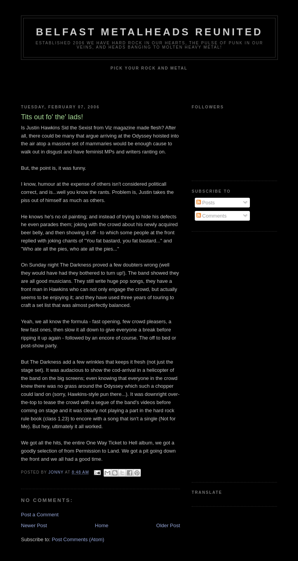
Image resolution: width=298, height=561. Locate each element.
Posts (205, 203)
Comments (211, 216)
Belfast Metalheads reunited (149, 32)
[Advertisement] (223, 355)
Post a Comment (40, 514)
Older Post (168, 525)
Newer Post (34, 525)
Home (102, 525)
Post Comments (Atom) (78, 539)
